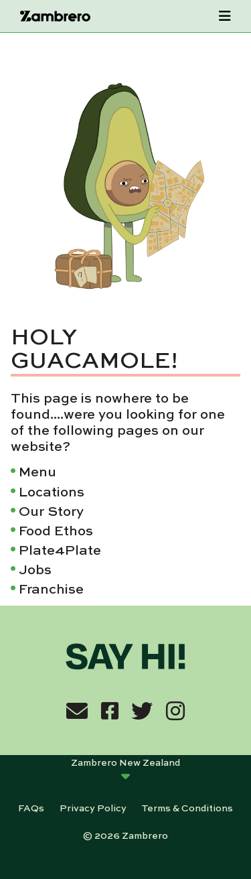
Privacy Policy (93, 807)
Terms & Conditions (187, 807)
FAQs (31, 807)
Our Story (51, 510)
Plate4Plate (60, 549)
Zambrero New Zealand (125, 761)
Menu (37, 470)
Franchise (51, 588)
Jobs (35, 568)
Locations (51, 490)
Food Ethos (56, 529)
